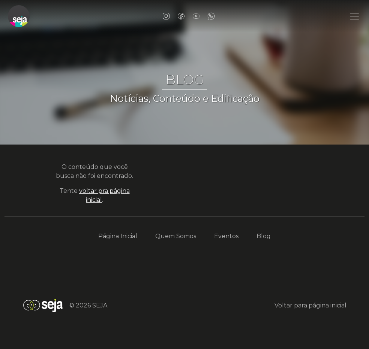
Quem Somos (175, 236)
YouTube (196, 16)
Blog (263, 236)
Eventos (226, 236)
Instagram (166, 16)
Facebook (181, 16)
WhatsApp (211, 16)
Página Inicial (117, 236)
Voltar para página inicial (310, 305)
